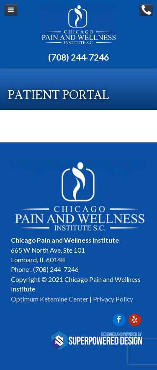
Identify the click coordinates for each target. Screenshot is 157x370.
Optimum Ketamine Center (49, 299)
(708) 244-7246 (78, 57)
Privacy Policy (113, 299)
